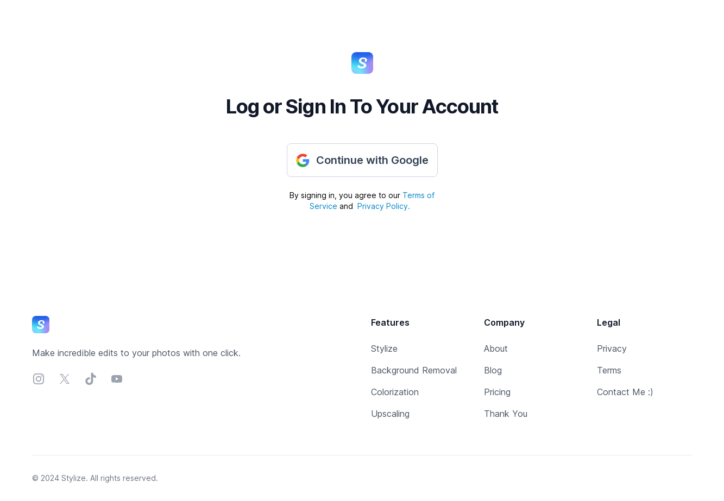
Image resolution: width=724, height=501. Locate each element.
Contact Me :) (625, 391)
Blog (493, 370)
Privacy (612, 348)
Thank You (505, 413)
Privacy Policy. (383, 206)
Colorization (395, 391)
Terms (609, 370)
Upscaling (390, 413)
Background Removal (414, 370)
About (496, 348)
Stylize (384, 348)
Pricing (497, 391)
